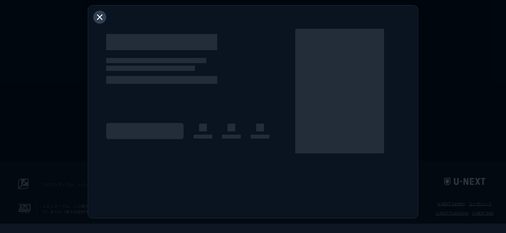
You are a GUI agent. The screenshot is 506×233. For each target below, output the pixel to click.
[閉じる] (99, 17)
